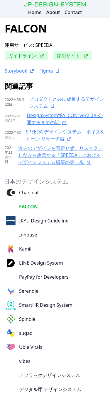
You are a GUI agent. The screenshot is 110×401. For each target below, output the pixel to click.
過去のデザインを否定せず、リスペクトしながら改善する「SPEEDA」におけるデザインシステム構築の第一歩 (60, 155)
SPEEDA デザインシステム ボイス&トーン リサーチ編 (65, 135)
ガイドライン (26, 55)
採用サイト (73, 55)
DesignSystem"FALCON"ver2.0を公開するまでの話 (65, 119)
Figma (49, 71)
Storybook (20, 71)
